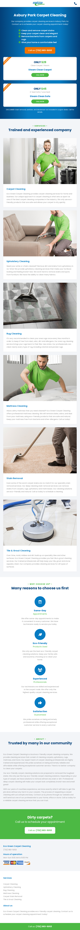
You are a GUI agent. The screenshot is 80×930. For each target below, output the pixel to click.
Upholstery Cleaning (12, 887)
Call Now (40, 75)
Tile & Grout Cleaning (12, 899)
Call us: (40, 50)
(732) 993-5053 (10, 849)
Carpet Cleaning (10, 884)
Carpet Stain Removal (12, 896)
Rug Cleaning (8, 890)
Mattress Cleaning (11, 893)
